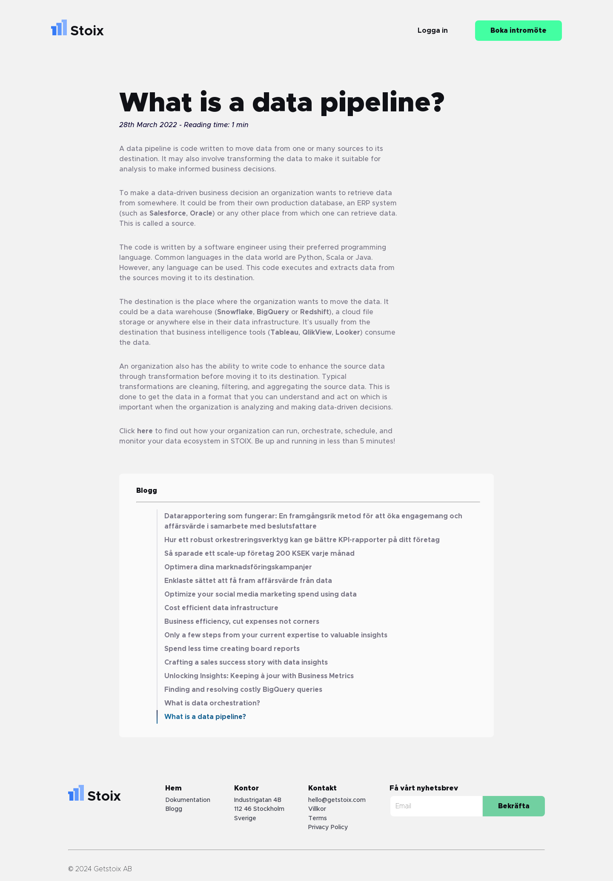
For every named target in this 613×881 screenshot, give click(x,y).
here (145, 431)
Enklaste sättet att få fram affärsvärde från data (248, 580)
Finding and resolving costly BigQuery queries (243, 689)
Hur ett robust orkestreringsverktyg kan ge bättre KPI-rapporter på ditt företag (302, 540)
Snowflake (235, 312)
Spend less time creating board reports (232, 648)
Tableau (284, 332)
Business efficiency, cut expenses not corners (241, 621)
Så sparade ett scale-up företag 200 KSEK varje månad (259, 553)
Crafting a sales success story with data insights (246, 662)
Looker (347, 332)
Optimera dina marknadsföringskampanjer (238, 567)
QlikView (317, 332)
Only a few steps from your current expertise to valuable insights (275, 635)
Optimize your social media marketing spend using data (260, 594)
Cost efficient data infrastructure (221, 608)
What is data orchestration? (212, 703)
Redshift (314, 312)
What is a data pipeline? (205, 716)
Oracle (201, 213)
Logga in (433, 30)
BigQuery (273, 312)
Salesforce (167, 213)
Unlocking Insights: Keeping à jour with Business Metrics (259, 676)
